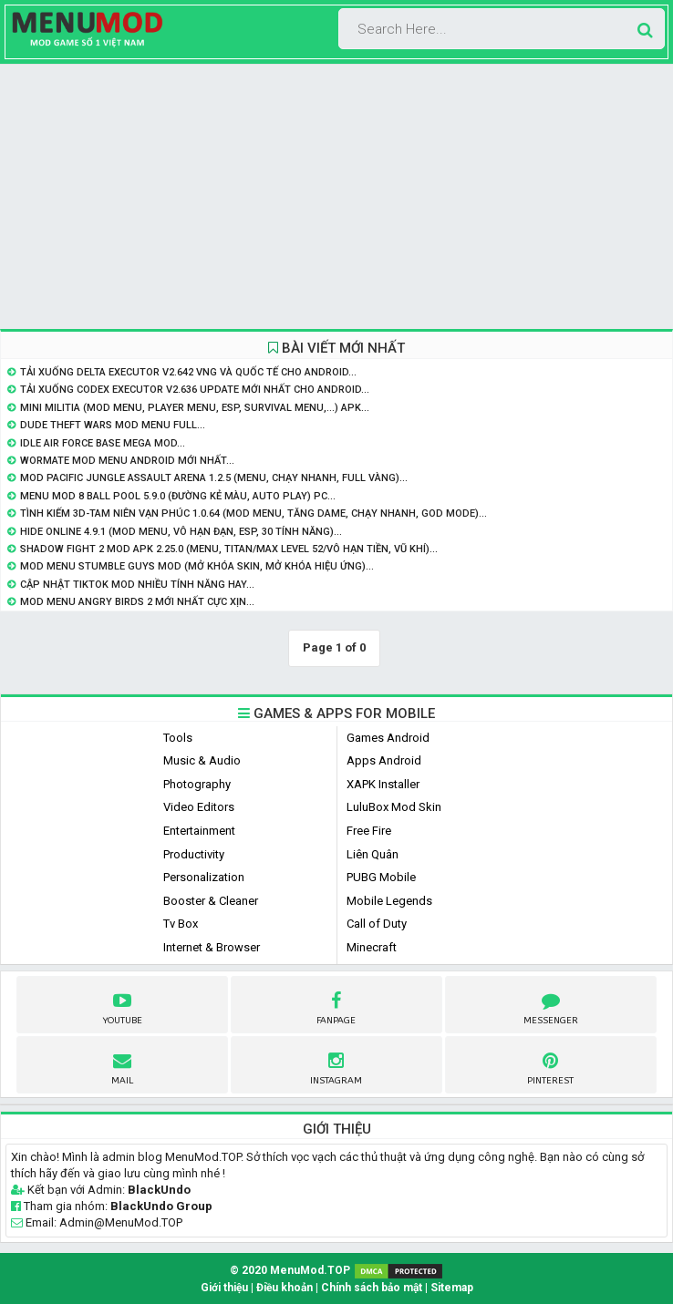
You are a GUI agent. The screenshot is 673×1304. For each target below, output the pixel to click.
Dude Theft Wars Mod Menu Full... (112, 425)
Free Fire (369, 830)
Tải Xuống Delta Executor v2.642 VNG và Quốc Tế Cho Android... (188, 372)
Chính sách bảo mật (371, 1287)
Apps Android (384, 760)
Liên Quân (373, 854)
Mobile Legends (389, 901)
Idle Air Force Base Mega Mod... (102, 443)
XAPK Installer (383, 784)
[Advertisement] (336, 196)
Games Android (388, 737)
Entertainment (199, 830)
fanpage (336, 1006)
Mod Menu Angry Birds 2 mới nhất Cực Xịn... (137, 602)
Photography (197, 784)
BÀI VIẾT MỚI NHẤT (336, 348)
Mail (122, 1066)
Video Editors (198, 807)
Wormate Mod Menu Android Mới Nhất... (127, 461)
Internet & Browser (211, 947)
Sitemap (451, 1287)
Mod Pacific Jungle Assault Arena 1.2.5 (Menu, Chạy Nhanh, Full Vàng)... (214, 478)
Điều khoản (284, 1287)
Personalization (203, 877)
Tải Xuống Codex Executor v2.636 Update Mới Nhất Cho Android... (194, 389)
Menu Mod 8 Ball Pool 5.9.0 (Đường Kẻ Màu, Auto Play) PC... (178, 496)
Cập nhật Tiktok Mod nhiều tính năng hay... (137, 584)
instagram (336, 1066)
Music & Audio (202, 760)
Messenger (550, 1006)
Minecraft (372, 947)
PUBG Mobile (381, 877)
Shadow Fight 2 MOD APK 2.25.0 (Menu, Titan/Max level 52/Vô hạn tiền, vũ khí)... (229, 549)
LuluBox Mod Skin (394, 807)
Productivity (193, 854)
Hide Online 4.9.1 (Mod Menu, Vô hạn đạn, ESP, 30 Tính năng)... (181, 532)
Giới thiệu (224, 1287)
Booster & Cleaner (210, 901)
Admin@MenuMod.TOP (120, 1222)
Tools (177, 737)
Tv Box (180, 923)
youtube (122, 1006)
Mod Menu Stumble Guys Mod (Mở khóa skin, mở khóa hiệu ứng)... (197, 566)
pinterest (550, 1066)
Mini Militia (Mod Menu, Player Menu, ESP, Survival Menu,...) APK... (194, 408)
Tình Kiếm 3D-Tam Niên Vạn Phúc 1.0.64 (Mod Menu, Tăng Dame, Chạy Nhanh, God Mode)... (253, 513)
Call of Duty (377, 923)
